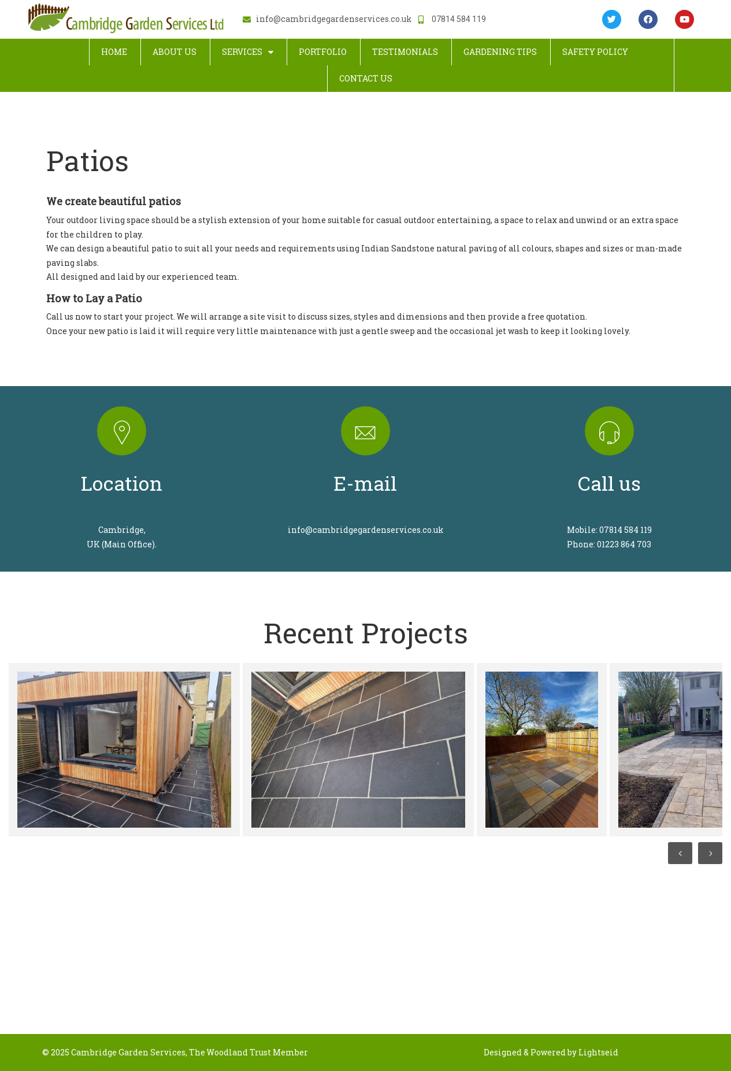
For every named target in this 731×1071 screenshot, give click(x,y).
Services (247, 52)
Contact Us (365, 78)
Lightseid (598, 1052)
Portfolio (323, 51)
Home (114, 51)
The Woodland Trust (230, 1052)
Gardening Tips (500, 51)
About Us (174, 51)
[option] (123, 749)
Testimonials (405, 51)
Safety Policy (595, 51)
